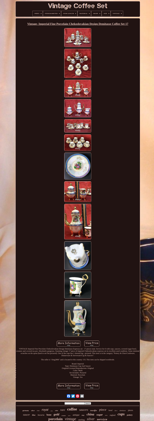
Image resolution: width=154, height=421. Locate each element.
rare (62, 409)
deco (116, 410)
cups (121, 414)
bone (49, 414)
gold (56, 414)
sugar (99, 414)
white (56, 410)
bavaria (41, 415)
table (51, 411)
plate (69, 415)
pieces (130, 410)
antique (76, 415)
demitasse (123, 410)
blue (33, 415)
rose (38, 410)
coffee (72, 409)
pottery (130, 415)
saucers (83, 409)
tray (83, 415)
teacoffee (93, 410)
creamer (63, 415)
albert (33, 410)
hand (110, 410)
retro (106, 415)
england (113, 415)
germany (26, 410)
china (90, 414)
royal (45, 409)
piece (102, 409)
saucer (26, 414)
